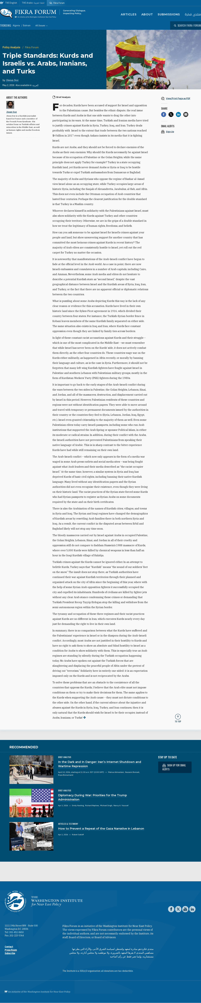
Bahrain (26, 25)
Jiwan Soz (12, 80)
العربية (35, 85)
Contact (9, 946)
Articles (128, 14)
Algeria (16, 25)
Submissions (169, 14)
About (147, 14)
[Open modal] (187, 25)
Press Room (11, 950)
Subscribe (10, 953)
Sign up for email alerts (174, 767)
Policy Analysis (12, 47)
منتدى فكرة (193, 14)
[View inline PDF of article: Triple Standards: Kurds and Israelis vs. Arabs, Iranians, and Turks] (178, 98)
